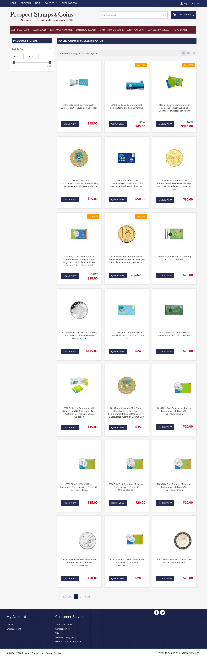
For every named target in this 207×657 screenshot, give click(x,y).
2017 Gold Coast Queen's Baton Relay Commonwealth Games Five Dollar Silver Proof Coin (79, 335)
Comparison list (62, 628)
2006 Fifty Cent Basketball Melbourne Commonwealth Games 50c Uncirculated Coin (127, 487)
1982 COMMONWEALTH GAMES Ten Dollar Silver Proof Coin (174, 561)
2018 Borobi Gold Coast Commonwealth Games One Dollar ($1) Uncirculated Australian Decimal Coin (79, 183)
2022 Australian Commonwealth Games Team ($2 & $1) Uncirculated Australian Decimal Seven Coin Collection (79, 412)
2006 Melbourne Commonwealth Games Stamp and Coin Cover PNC (174, 334)
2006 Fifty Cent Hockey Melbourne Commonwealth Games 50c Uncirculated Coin (79, 562)
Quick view (70, 123)
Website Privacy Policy (66, 637)
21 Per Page (90, 53)
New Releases (39, 30)
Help (37, 3)
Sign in (9, 624)
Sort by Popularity (70, 53)
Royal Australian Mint (61, 30)
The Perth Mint (180, 30)
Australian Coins (20, 30)
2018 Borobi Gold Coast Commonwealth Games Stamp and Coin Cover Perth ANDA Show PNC (126, 183)
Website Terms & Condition (68, 641)
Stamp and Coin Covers (112, 30)
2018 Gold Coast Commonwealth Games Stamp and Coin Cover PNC (126, 106)
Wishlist (59, 633)
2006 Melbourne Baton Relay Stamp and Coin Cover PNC (174, 258)
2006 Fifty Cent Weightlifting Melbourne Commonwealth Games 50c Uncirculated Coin (79, 487)
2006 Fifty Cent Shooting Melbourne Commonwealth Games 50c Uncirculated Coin (174, 487)
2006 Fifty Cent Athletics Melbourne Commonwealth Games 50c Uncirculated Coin (127, 562)
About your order (63, 624)
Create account (13, 628)
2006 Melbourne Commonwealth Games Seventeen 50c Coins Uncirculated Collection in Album (174, 107)
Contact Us (51, 3)
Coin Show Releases (86, 30)
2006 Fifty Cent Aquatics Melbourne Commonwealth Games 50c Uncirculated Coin (174, 411)
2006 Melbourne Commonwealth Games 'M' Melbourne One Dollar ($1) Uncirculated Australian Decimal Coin (127, 259)
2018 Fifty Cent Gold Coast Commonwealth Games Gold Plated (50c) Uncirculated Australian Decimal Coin (174, 185)
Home (13, 3)
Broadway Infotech (189, 652)
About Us (26, 3)
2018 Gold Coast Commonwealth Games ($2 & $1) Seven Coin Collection (79, 106)
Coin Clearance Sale (158, 30)
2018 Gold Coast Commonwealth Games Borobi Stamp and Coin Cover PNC (126, 335)
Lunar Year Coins (136, 30)
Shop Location (70, 3)
